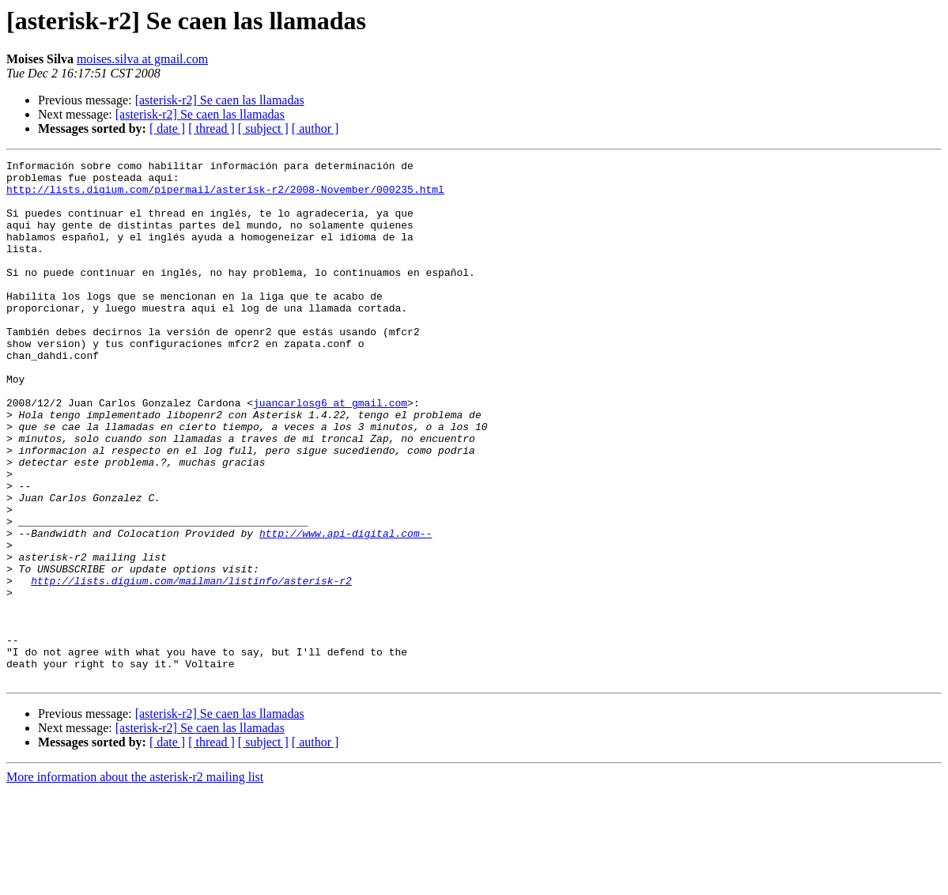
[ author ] (315, 128)
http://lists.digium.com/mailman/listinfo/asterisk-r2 (191, 666)
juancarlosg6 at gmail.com (330, 452)
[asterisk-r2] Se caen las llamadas (219, 100)
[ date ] (167, 128)
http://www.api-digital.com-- (345, 609)
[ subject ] (263, 128)
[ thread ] (211, 128)
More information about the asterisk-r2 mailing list (134, 881)
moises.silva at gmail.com (142, 59)
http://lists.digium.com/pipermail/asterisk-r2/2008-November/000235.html (225, 196)
